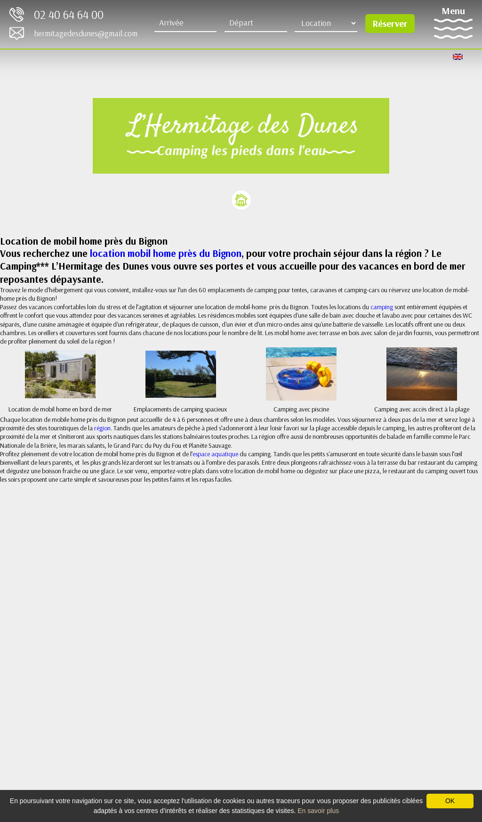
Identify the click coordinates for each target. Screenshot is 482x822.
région (102, 428)
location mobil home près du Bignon (165, 253)
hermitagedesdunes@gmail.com (85, 33)
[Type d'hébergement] (326, 23)
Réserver (389, 23)
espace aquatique (215, 454)
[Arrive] (185, 23)
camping (382, 307)
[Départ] (256, 23)
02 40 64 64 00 (69, 14)
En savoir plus (318, 810)
